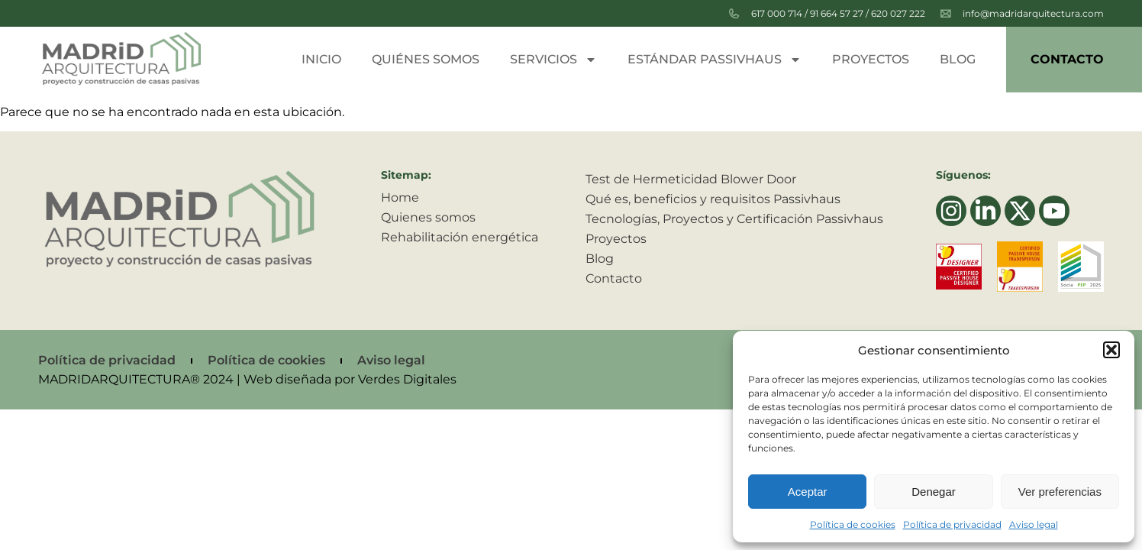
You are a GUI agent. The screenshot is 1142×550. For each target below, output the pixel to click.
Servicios (553, 59)
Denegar (933, 491)
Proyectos (870, 59)
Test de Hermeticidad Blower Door (691, 179)
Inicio (321, 59)
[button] (1111, 350)
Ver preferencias (1060, 491)
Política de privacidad (952, 524)
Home (400, 197)
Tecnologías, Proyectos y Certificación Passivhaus (734, 219)
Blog (958, 59)
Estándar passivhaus (714, 59)
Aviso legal (1033, 524)
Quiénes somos (425, 59)
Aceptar (807, 491)
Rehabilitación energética (459, 237)
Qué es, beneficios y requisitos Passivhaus (713, 199)
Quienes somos (428, 217)
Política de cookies (852, 524)
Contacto (1067, 59)
